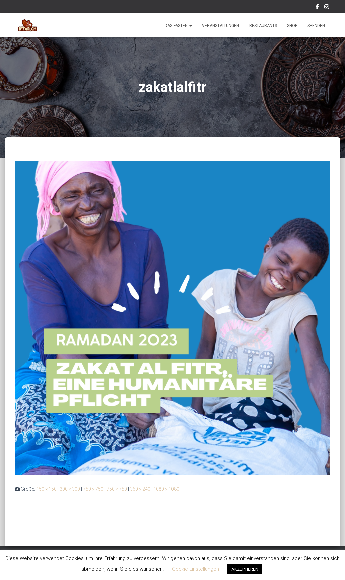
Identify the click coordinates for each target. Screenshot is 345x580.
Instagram (327, 7)
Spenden (316, 25)
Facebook (318, 7)
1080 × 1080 (166, 489)
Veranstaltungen (220, 25)
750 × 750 (93, 489)
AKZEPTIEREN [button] (244, 569)
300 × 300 (70, 489)
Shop (292, 25)
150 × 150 (46, 489)
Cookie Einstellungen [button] (195, 569)
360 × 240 (140, 489)
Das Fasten (178, 25)
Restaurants (263, 25)
